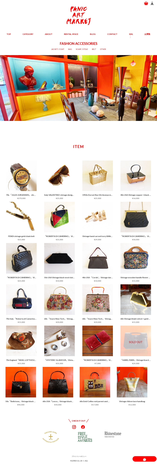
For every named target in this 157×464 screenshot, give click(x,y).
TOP (9, 34)
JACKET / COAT (57, 49)
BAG (70, 49)
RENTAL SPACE (71, 34)
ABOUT (48, 34)
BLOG (92, 34)
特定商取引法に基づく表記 (79, 461)
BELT (94, 49)
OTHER (103, 49)
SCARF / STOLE (82, 49)
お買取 (147, 34)
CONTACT (112, 34)
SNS (131, 34)
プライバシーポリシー (79, 456)
